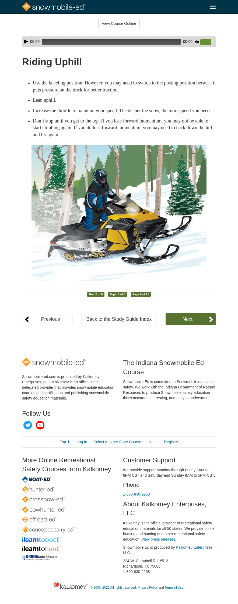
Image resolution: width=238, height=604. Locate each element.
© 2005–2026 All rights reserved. (113, 587)
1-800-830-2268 (136, 494)
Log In (82, 442)
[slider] (111, 42)
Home (153, 442)
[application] (119, 41)
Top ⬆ (65, 442)
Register (171, 442)
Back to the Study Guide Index (119, 319)
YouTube (40, 425)
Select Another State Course (117, 442)
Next (187, 319)
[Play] (26, 41)
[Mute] (197, 42)
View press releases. (159, 539)
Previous (50, 319)
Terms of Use (174, 587)
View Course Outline (119, 23)
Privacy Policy (148, 587)
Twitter (27, 425)
